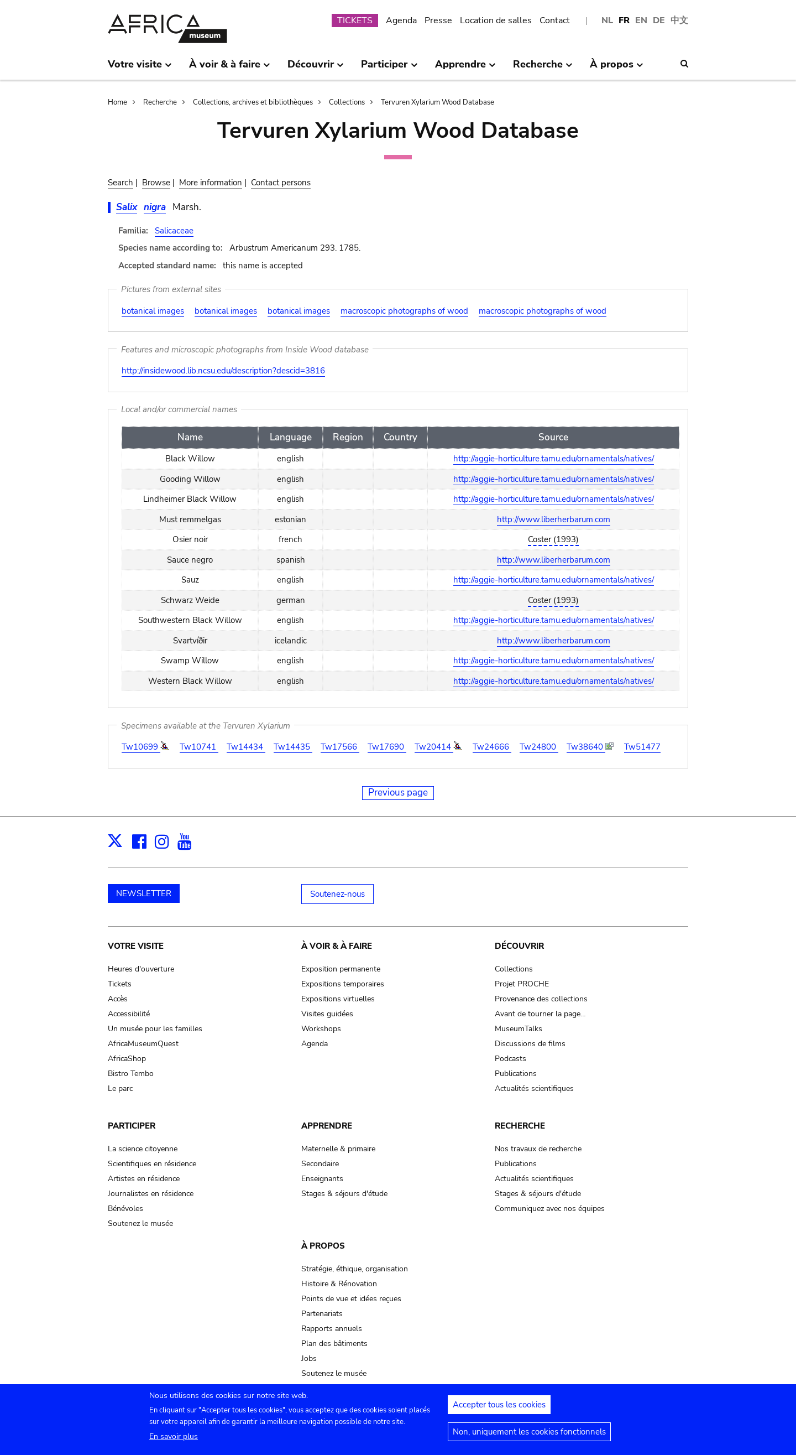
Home (117, 102)
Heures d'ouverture (141, 969)
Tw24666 (492, 746)
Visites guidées (327, 1014)
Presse (438, 20)
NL (607, 20)
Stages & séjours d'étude (344, 1193)
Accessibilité (129, 1014)
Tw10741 (199, 746)
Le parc (120, 1088)
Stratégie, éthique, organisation (354, 1269)
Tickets (120, 984)
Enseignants (322, 1178)
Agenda (401, 20)
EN (641, 20)
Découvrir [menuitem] (315, 69)
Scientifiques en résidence (152, 1163)
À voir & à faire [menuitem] (229, 69)
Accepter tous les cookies (499, 1408)
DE (659, 20)
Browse (156, 182)
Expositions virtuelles (338, 999)
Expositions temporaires (342, 984)
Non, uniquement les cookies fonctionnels (529, 1435)
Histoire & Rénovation (339, 1284)
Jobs (309, 1358)
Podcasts (510, 1058)
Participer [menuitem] (389, 69)
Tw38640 (586, 746)
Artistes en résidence (144, 1178)
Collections (347, 102)
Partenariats (322, 1313)
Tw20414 (434, 746)
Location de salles (496, 20)
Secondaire (320, 1163)
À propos (323, 1245)
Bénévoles (125, 1208)
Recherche (160, 102)
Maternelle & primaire (338, 1149)
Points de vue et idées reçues (351, 1298)
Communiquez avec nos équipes (550, 1208)
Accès (118, 999)
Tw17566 (340, 746)
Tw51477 (642, 746)
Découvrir (519, 946)
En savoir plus (173, 1440)
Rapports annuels (331, 1328)
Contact (555, 20)
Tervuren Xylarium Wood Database (437, 102)
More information (210, 182)
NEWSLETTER (143, 893)
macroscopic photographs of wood (404, 310)
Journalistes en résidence (150, 1193)
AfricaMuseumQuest (143, 1043)
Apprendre (326, 1125)
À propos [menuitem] (616, 69)
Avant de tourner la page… (540, 1014)
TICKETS (355, 20)
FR (624, 20)
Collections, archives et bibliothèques (253, 102)
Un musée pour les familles (155, 1028)
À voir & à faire (336, 946)
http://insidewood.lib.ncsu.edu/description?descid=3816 (223, 370)
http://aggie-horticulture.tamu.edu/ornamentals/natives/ (553, 458)
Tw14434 (246, 746)
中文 (679, 20)
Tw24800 (539, 746)
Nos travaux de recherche (538, 1149)
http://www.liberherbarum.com (553, 519)
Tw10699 (141, 746)
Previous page (398, 792)
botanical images (153, 310)
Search (120, 182)
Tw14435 (293, 746)
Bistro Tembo (131, 1073)
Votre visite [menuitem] (140, 69)
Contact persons (281, 182)
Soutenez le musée (140, 1223)
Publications (516, 1073)
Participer (131, 1125)
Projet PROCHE (522, 984)
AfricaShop (127, 1058)
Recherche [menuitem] (543, 69)
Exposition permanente (340, 969)
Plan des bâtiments (334, 1343)
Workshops (321, 1028)
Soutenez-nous (337, 894)
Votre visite (136, 946)
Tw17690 (387, 746)
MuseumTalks (518, 1028)
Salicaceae (174, 230)
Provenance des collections (541, 999)
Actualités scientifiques (534, 1088)
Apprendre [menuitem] (465, 69)
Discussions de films (530, 1043)
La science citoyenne (142, 1149)
